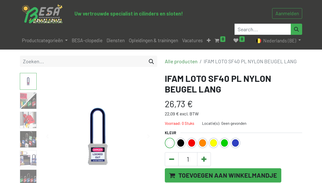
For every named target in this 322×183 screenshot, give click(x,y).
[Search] (296, 29)
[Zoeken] (151, 61)
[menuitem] (87, 40)
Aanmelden (287, 13)
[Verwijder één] (172, 159)
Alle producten (181, 61)
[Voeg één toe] (204, 159)
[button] (209, 40)
